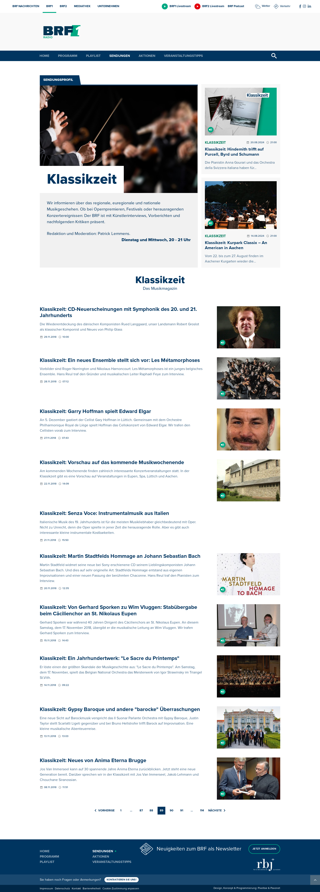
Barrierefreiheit (92, 888)
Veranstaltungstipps (183, 56)
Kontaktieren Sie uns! (121, 879)
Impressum (46, 888)
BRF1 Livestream (180, 6)
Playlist (93, 56)
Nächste (216, 810)
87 (141, 810)
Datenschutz (62, 888)
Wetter (266, 6)
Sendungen (119, 56)
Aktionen (147, 56)
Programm (67, 56)
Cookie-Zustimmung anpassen (120, 888)
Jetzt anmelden (264, 848)
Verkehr (285, 6)
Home (44, 56)
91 (181, 810)
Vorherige (105, 810)
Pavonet (275, 888)
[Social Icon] (300, 6)
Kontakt (76, 888)
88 (151, 810)
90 (171, 810)
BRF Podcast (236, 6)
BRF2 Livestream (213, 6)
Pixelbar (262, 888)
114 (202, 810)
